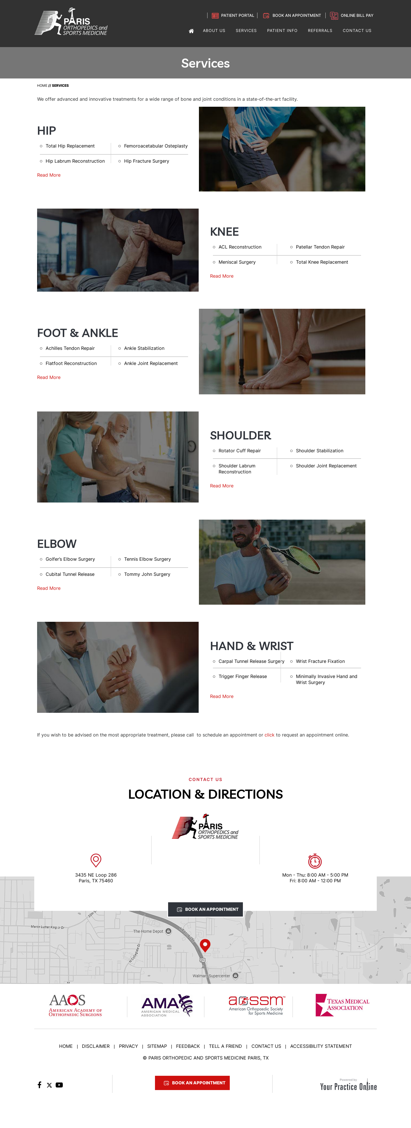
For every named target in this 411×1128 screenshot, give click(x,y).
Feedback (188, 1046)
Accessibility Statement (321, 1046)
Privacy (128, 1046)
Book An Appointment (212, 909)
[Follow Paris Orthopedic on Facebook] (39, 1086)
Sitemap (157, 1046)
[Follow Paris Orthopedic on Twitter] (49, 1086)
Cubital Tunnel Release (70, 574)
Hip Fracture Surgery (146, 161)
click (270, 735)
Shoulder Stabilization (319, 450)
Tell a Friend (225, 1046)
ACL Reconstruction (240, 247)
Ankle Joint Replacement (151, 363)
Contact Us (266, 1046)
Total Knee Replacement (322, 262)
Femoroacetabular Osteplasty (156, 146)
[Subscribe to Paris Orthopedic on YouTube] (59, 1086)
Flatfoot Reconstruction (71, 363)
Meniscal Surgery (237, 262)
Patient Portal (237, 15)
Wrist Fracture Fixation (320, 661)
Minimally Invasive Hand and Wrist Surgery (326, 679)
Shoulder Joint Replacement (326, 466)
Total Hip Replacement (70, 146)
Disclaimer (96, 1046)
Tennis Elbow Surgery (147, 559)
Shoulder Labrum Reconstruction (237, 469)
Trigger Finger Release (243, 676)
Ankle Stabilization (144, 348)
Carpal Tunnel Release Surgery (252, 661)
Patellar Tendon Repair (320, 247)
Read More (49, 175)
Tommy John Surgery (147, 574)
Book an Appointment (297, 15)
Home (42, 85)
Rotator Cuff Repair (240, 450)
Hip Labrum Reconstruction (75, 161)
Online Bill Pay (357, 15)
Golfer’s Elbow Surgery (70, 559)
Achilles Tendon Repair (70, 348)
